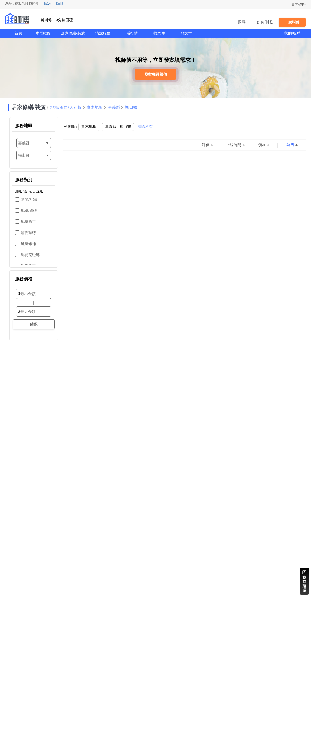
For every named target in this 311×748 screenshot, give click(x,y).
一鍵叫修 (292, 22)
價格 (262, 145)
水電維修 (43, 33)
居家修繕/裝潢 (73, 33)
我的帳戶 (292, 33)
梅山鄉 (131, 107)
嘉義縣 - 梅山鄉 (118, 126)
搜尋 (242, 22)
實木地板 (95, 107)
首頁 (18, 33)
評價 (205, 145)
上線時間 (233, 145)
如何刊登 (265, 22)
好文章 (186, 33)
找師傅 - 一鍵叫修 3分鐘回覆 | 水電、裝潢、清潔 (17, 18)
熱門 (290, 145)
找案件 (159, 33)
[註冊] (60, 3)
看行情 (132, 33)
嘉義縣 (114, 107)
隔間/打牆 (29, 199)
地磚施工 (28, 221)
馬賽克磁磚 (30, 255)
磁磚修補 (28, 244)
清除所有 (145, 126)
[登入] (48, 3)
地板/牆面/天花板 (66, 107)
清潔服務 (102, 33)
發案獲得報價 (155, 74)
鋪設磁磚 (28, 232)
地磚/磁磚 (29, 210)
